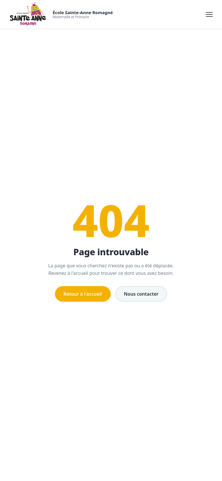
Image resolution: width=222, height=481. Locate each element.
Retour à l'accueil (83, 294)
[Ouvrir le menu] (209, 14)
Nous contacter (141, 294)
